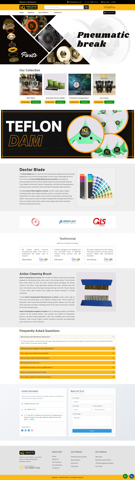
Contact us (55, 468)
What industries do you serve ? (67, 363)
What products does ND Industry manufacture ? (67, 337)
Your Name (76, 398)
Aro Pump (98, 466)
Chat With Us (35, 102)
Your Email (75, 406)
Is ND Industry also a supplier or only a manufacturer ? (67, 348)
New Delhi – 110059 (108, 2)
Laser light (31, 98)
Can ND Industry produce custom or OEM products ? (67, 367)
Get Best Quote (109, 12)
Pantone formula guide (79, 457)
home (21, 13)
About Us (31, 13)
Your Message (76, 414)
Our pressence (57, 465)
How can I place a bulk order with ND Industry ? (67, 358)
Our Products (44, 13)
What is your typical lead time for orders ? (67, 372)
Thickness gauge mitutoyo (105, 98)
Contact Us (58, 13)
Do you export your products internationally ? (67, 353)
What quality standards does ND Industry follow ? (67, 377)
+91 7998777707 (91, 2)
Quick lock (74, 463)
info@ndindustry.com (74, 2)
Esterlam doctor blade (79, 98)
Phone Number (98, 406)
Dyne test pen (75, 460)
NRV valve (55, 98)
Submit (92, 431)
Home (54, 456)
